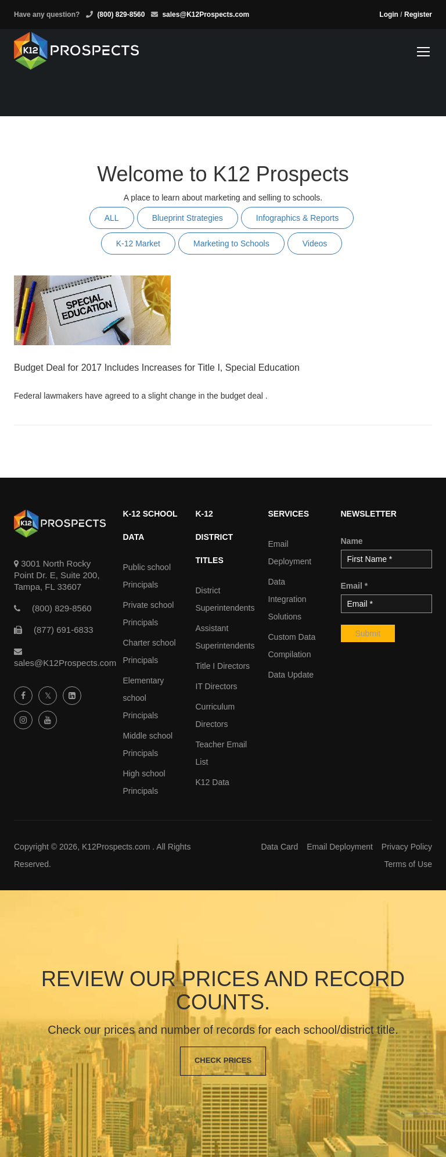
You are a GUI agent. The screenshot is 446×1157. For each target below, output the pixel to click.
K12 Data (212, 782)
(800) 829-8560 (121, 14)
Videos (315, 243)
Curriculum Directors (215, 715)
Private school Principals (148, 613)
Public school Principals (147, 576)
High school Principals (144, 782)
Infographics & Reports (297, 218)
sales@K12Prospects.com (205, 14)
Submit (368, 633)
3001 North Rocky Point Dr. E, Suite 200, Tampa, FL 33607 (57, 575)
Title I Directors (223, 666)
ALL (112, 218)
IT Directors (217, 686)
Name (352, 541)
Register (418, 14)
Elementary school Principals (143, 698)
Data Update (291, 674)
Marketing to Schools (231, 243)
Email (354, 585)
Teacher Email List (221, 753)
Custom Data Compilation (292, 645)
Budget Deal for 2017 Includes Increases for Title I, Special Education (157, 367)
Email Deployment (290, 552)
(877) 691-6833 (63, 630)
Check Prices (223, 1060)
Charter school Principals (149, 651)
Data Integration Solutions (287, 599)
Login (388, 14)
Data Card (279, 846)
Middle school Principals (148, 744)
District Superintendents (223, 599)
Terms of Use (408, 864)
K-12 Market (138, 243)
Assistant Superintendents (223, 637)
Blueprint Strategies (187, 218)
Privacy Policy (407, 846)
